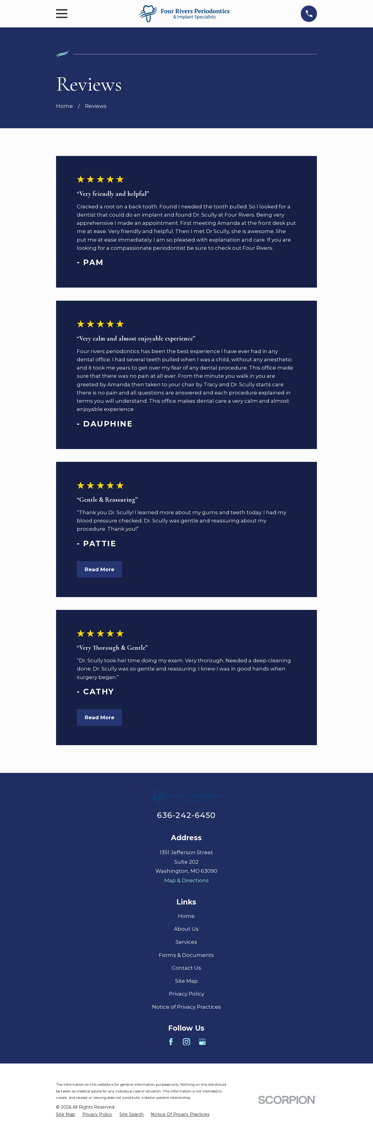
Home (186, 916)
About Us (186, 929)
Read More (99, 569)
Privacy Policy (186, 994)
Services (186, 942)
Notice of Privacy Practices (186, 1007)
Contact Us (186, 968)
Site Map (186, 981)
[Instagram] (186, 1042)
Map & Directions (186, 880)
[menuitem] (65, 1114)
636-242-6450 (186, 815)
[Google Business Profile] (202, 1042)
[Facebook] (171, 1042)
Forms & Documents (186, 955)
